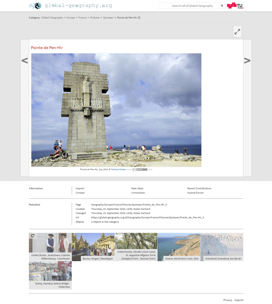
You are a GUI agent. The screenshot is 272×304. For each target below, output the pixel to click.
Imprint (80, 188)
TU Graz (235, 5)
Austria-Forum (195, 192)
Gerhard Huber (118, 169)
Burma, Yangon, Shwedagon (98, 258)
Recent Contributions (199, 188)
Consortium (138, 192)
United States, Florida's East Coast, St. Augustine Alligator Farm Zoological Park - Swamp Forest (136, 255)
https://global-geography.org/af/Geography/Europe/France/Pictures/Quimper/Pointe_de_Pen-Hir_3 (147, 217)
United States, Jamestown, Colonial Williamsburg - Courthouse (50, 256)
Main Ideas (137, 188)
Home (71, 5)
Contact (80, 192)
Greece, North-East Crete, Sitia (182, 258)
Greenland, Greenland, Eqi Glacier (223, 258)
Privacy (227, 300)
